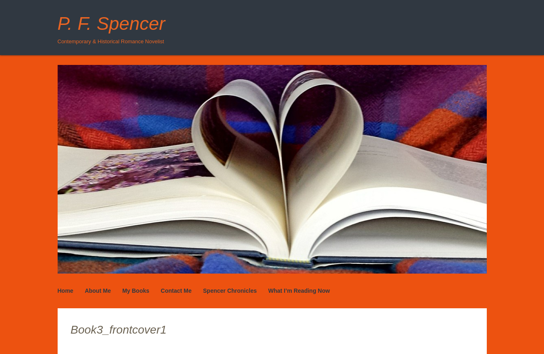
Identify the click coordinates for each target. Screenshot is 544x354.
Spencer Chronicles (230, 290)
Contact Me (176, 290)
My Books (135, 290)
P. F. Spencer (112, 23)
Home (66, 290)
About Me (98, 290)
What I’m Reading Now (299, 290)
